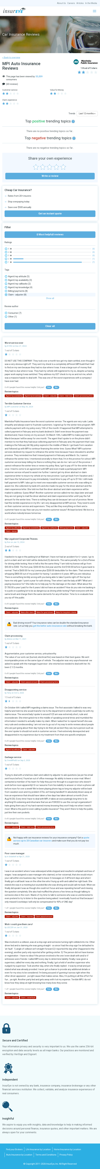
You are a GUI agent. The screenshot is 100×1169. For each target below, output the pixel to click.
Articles (80, 3)
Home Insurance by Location (67, 1149)
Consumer (13, 313)
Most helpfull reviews (50, 234)
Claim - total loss (65, 396)
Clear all (50, 326)
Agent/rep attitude (17, 276)
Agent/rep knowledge (18, 287)
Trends (72, 113)
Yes (49, 387)
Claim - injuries (27, 917)
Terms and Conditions (45, 1155)
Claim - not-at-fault (28, 998)
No (56, 387)
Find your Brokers (14, 1149)
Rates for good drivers (44, 612)
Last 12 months (87, 113)
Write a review (50, 175)
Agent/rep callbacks (18, 284)
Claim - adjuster (15, 294)
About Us (61, 3)
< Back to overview (11, 57)
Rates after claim (27, 612)
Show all (50, 298)
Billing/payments (16, 291)
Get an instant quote (50, 213)
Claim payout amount (29, 682)
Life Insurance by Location (38, 1149)
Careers (71, 3)
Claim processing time (84, 396)
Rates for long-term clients (66, 612)
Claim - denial (11, 531)
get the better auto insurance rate (50, 626)
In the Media (91, 3)
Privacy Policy (66, 1155)
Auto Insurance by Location (19, 1155)
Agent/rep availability (18, 280)
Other (11, 316)
